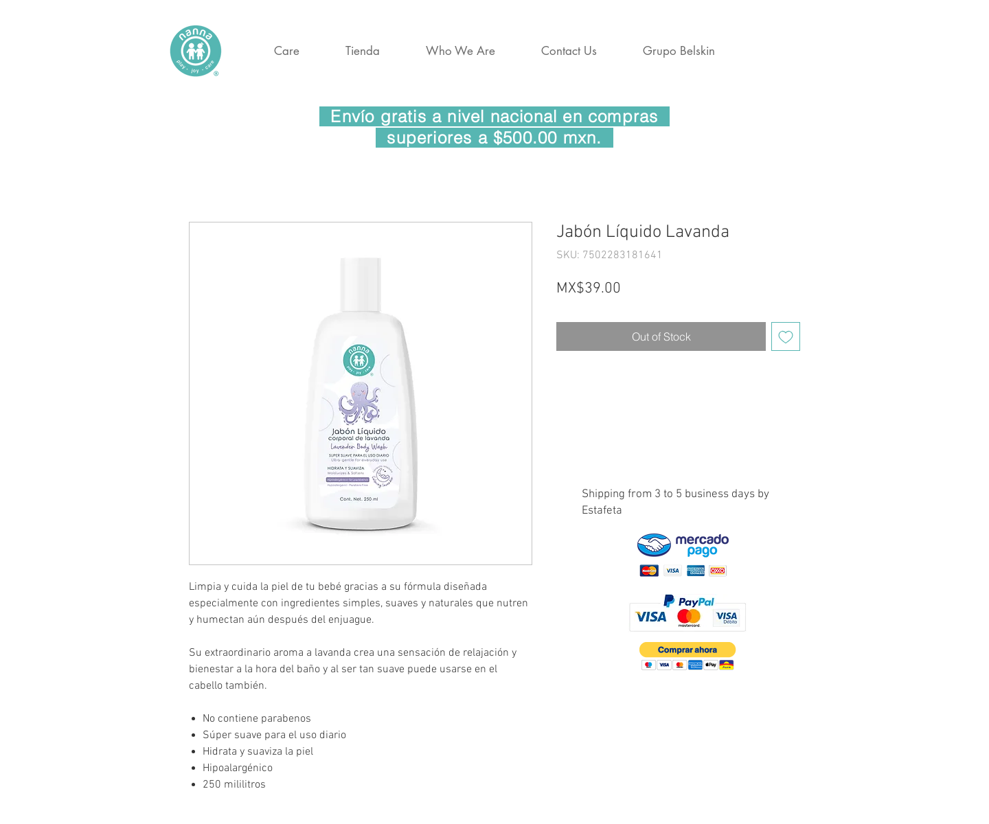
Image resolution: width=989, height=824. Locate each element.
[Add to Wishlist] (785, 336)
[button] (687, 656)
